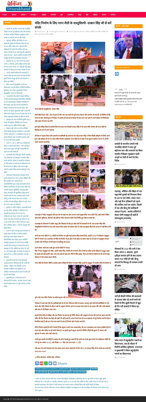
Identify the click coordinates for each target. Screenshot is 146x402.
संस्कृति (44, 15)
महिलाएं (95, 15)
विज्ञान (43, 34)
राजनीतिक (70, 15)
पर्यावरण (23, 15)
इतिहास (93, 31)
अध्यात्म (14, 15)
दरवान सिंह (94, 369)
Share (62, 363)
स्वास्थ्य (104, 15)
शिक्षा (79, 15)
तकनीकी (53, 15)
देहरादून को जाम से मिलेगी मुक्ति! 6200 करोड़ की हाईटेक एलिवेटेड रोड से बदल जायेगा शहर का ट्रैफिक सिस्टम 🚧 (17, 122)
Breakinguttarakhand (77, 31)
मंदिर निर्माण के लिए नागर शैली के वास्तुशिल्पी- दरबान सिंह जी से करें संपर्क (68, 372)
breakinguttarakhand (57, 31)
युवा (61, 15)
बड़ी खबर (118, 117)
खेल (87, 15)
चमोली (103, 31)
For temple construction (80, 369)
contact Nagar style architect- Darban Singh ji (52, 369)
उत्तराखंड (33, 15)
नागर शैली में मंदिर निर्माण (42, 372)
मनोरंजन (113, 15)
